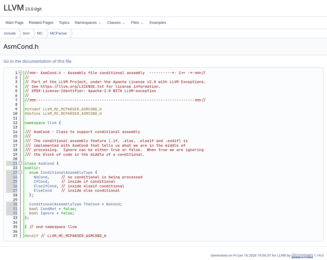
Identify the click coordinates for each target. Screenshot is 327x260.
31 (11, 208)
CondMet (49, 208)
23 (11, 172)
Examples (158, 22)
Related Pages (41, 22)
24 (11, 177)
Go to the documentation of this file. (37, 61)
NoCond (40, 177)
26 (11, 186)
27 (11, 190)
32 (11, 213)
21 (11, 163)
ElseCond (43, 190)
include (10, 33)
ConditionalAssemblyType (67, 172)
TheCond (92, 204)
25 (11, 181)
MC (40, 33)
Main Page (15, 22)
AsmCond (46, 163)
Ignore (47, 213)
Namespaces (88, 22)
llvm (26, 33)
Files (137, 22)
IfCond (40, 181)
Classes (116, 22)
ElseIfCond (45, 186)
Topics (64, 22)
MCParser (58, 33)
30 (11, 204)
